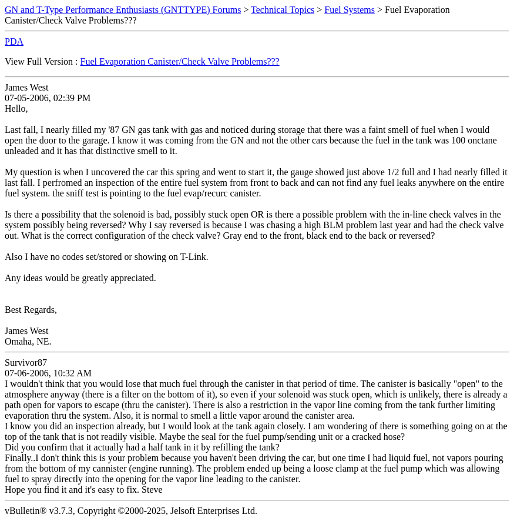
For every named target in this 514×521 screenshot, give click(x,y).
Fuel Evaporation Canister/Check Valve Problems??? (180, 61)
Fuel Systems (349, 10)
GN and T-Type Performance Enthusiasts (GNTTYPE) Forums (123, 10)
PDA (14, 41)
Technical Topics (282, 10)
